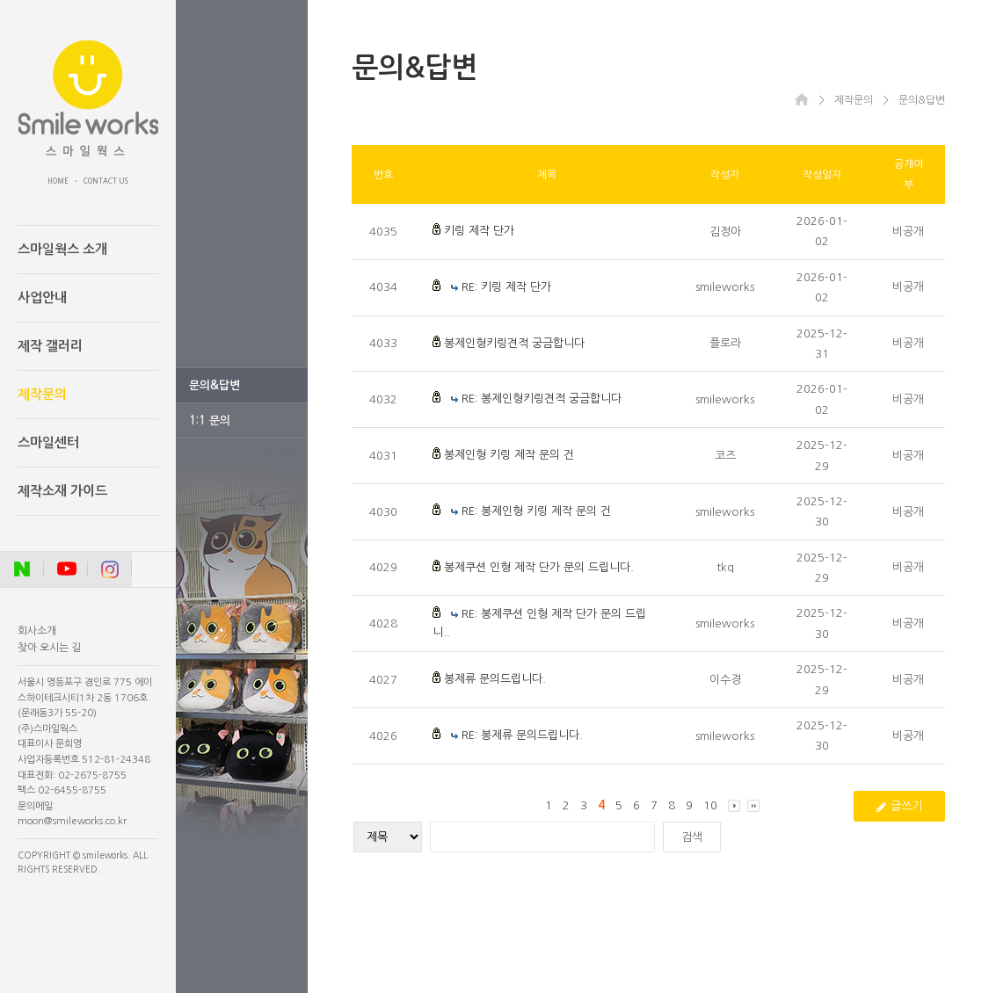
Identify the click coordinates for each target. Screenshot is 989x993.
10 (710, 805)
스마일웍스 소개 (62, 249)
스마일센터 (48, 442)
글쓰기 (899, 807)
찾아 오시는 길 (49, 647)
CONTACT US (106, 181)
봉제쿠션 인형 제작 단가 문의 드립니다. (539, 567)
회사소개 (37, 631)
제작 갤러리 (50, 345)
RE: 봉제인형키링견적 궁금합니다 (542, 398)
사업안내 (42, 297)
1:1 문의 (209, 420)
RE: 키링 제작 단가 (506, 287)
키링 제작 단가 (479, 230)
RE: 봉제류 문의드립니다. (522, 735)
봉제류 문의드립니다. (495, 679)
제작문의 (42, 394)
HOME (58, 181)
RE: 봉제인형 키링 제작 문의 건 (536, 511)
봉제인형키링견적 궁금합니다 (514, 343)
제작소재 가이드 (62, 490)
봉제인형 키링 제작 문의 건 (509, 454)
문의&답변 (214, 385)
